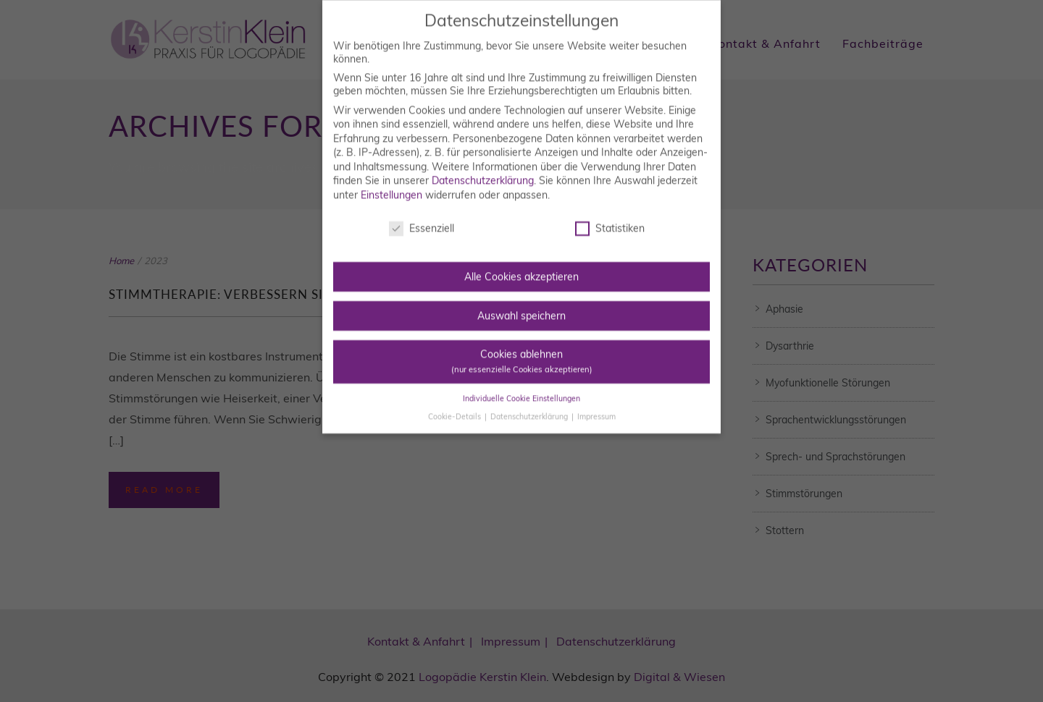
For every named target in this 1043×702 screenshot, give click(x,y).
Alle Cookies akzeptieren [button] (521, 261)
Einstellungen (391, 180)
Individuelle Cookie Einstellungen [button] (521, 384)
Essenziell (421, 213)
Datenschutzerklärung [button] (530, 401)
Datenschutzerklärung (483, 165)
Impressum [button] (596, 401)
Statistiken (610, 213)
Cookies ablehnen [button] (521, 346)
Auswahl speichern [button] (521, 300)
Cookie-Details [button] (455, 401)
